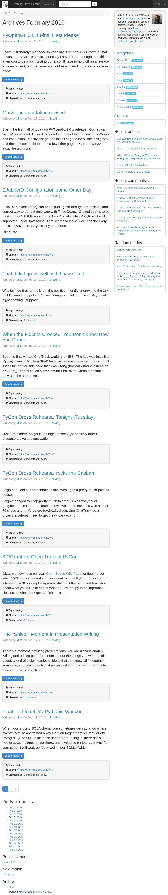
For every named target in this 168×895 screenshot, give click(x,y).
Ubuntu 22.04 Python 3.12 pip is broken (137, 148)
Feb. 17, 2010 (16, 830)
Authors (121, 115)
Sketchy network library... (129, 250)
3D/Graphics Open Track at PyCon (40, 556)
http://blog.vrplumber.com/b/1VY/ (36, 315)
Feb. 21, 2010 (16, 836)
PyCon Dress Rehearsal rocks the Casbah (48, 473)
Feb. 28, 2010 (16, 849)
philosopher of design (132, 18)
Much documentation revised (33, 112)
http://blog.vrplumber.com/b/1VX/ (36, 537)
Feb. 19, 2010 (16, 833)
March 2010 (8, 874)
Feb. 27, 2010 (16, 846)
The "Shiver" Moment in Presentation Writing (50, 634)
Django (23, 891)
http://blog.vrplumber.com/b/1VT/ (36, 692)
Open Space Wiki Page (63, 573)
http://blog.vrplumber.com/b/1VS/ (36, 770)
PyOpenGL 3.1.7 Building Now (132, 165)
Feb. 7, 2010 (15, 817)
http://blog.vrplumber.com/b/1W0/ (36, 254)
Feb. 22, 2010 (16, 840)
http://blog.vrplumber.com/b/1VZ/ (36, 171)
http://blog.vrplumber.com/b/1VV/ (36, 398)
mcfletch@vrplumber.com (130, 41)
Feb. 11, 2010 (16, 823)
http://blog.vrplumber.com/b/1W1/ (36, 93)
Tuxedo (126, 93)
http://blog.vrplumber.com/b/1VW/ (37, 454)
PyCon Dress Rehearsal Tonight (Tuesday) (48, 417)
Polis (125, 73)
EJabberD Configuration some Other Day (46, 190)
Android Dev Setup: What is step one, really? (139, 266)
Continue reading (13, 79)
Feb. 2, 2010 (15, 811)
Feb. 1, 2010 (15, 807)
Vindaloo (127, 100)
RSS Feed (160, 4)
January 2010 (9, 862)
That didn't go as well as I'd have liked (43, 273)
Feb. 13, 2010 (16, 827)
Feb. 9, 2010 (15, 820)
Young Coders (130, 106)
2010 (7, 13)
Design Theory (130, 60)
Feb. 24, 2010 (16, 843)
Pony (125, 80)
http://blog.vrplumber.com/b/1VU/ (36, 615)
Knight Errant (129, 67)
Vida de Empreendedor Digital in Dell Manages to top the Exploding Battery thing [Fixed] (139, 230)
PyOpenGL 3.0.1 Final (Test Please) (41, 35)
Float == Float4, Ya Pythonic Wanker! (42, 711)
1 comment (29, 620)
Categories (48, 4)
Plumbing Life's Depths (25, 4)
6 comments (30, 697)
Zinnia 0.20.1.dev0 (42, 891)
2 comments (30, 320)
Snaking (54, 41)
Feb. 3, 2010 (15, 814)
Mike (19, 41)
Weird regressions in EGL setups (133, 171)
